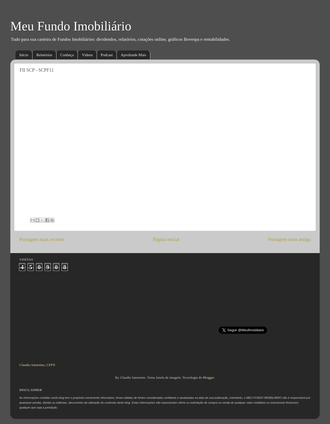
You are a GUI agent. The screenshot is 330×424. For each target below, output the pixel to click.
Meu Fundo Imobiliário (70, 26)
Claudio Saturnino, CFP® (37, 365)
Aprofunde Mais (133, 55)
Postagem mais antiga (289, 239)
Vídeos (87, 55)
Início (23, 55)
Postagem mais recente (41, 239)
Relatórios (44, 55)
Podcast (107, 55)
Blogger (208, 377)
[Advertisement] (165, 315)
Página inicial (166, 239)
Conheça (67, 55)
